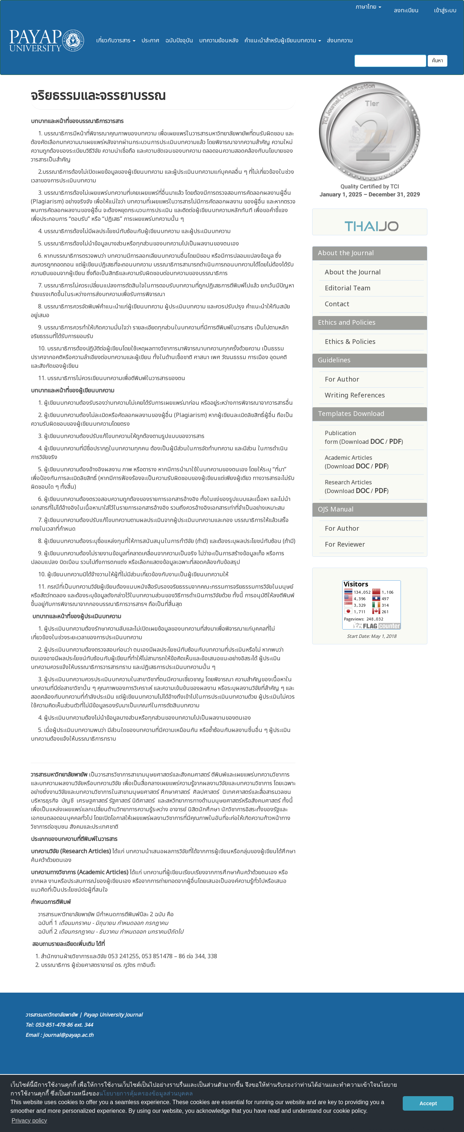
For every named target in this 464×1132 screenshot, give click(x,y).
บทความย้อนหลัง (219, 40)
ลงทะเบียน (406, 10)
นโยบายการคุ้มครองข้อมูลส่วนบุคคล (146, 1093)
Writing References (355, 395)
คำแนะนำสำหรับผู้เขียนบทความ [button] (282, 40)
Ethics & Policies (350, 342)
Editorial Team (347, 288)
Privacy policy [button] (29, 1121)
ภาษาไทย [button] (368, 7)
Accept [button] (428, 1103)
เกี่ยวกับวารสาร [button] (116, 40)
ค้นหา (437, 60)
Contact (337, 304)
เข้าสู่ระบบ (445, 10)
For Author (342, 379)
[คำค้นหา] (390, 61)
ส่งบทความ (340, 40)
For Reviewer (345, 545)
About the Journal (353, 272)
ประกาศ (150, 40)
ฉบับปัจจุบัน (179, 40)
